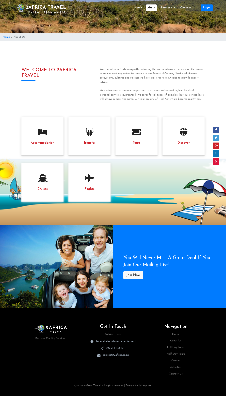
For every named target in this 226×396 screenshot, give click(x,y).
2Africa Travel (40, 8)
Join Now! (133, 275)
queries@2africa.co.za (116, 355)
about (151, 7)
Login (207, 7)
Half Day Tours (176, 354)
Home (138, 7)
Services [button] (167, 7)
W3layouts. (145, 385)
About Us (175, 340)
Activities (175, 367)
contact (186, 7)
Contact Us (176, 374)
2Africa (50, 327)
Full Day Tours (175, 347)
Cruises (175, 360)
